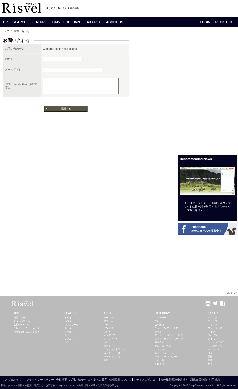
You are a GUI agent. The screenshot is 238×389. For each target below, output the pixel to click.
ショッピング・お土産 (166, 328)
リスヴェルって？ (13, 379)
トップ (5, 31)
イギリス (212, 324)
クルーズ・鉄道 (163, 346)
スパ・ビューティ (164, 353)
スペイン (212, 335)
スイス (211, 338)
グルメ (158, 321)
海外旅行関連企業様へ (174, 379)
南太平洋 (108, 346)
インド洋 (108, 328)
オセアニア (109, 335)
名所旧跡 (159, 324)
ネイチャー (160, 317)
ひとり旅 (159, 360)
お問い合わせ (77, 379)
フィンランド (215, 328)
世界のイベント (22, 324)
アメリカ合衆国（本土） (117, 349)
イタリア (212, 317)
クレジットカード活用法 (27, 328)
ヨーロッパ (109, 317)
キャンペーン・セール (166, 356)
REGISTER (223, 22)
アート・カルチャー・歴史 (169, 335)
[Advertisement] (207, 94)
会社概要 (61, 379)
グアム (68, 338)
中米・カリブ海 (112, 356)
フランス (212, 321)
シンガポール (72, 324)
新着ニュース (21, 317)
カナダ (68, 328)
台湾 (210, 360)
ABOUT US (114, 22)
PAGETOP (231, 292)
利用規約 (214, 379)
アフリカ (108, 321)
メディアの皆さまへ (146, 379)
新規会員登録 (198, 379)
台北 (67, 335)
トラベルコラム (22, 321)
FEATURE (39, 22)
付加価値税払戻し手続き (27, 331)
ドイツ (211, 331)
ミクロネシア (111, 338)
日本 (210, 363)
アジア (107, 331)
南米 (106, 360)
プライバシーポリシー (40, 379)
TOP (4, 22)
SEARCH (20, 22)
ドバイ (68, 317)
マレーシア (214, 349)
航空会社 (159, 342)
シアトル (69, 342)
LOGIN (205, 22)
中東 (106, 324)
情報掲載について (120, 379)
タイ (210, 353)
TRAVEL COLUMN (66, 22)
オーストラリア (216, 342)
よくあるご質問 (97, 379)
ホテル (158, 331)
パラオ (68, 331)
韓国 (210, 356)
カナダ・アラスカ (113, 353)
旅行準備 (159, 363)
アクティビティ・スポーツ (169, 338)
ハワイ (68, 321)
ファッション (162, 349)
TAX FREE (93, 22)
